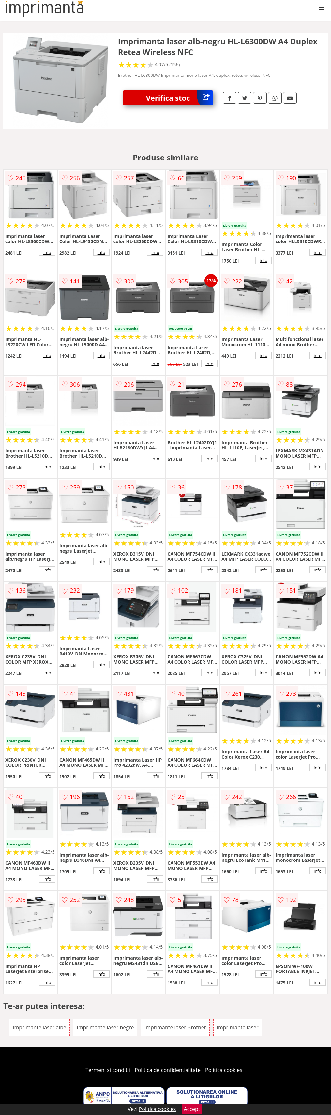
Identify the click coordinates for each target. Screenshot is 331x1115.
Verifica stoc (179, 97)
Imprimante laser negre (105, 1027)
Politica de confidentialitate (168, 1070)
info (47, 252)
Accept (192, 1109)
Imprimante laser (238, 1027)
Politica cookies (223, 1070)
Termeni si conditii (107, 1070)
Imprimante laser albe (39, 1027)
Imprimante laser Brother (175, 1027)
